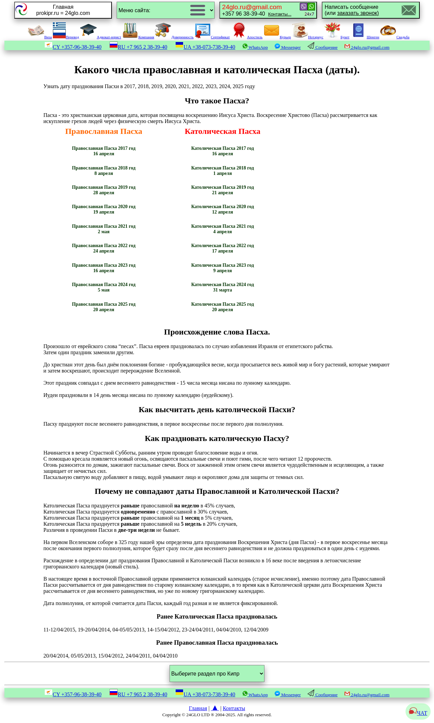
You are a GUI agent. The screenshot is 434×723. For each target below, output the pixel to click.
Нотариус (307, 37)
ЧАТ (418, 713)
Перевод (66, 37)
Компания (138, 37)
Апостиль (247, 37)
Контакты (234, 708)
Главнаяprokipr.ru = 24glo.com (63, 10)
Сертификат (212, 37)
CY (72, 47)
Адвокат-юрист (100, 37)
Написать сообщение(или (351, 10)
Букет (336, 37)
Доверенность (174, 37)
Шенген (364, 37)
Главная (198, 708)
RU (138, 47)
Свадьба (394, 37)
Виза (40, 37)
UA (205, 47)
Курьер (277, 37)
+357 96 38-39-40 (256, 10)
